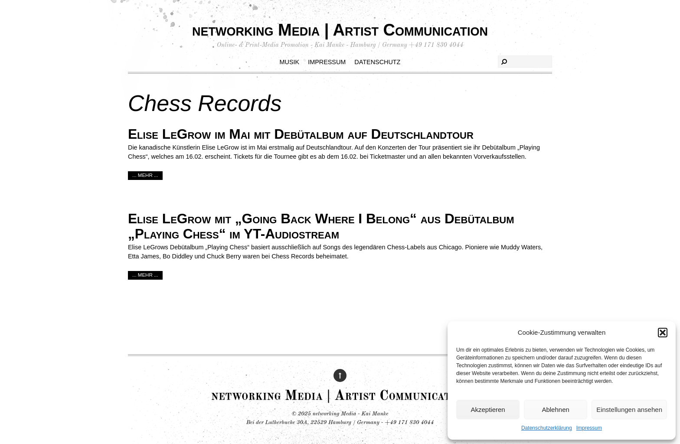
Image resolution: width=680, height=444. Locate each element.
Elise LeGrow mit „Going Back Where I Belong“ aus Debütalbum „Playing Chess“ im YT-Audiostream (321, 226)
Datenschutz (377, 62)
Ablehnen (555, 409)
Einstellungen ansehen (629, 409)
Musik (290, 62)
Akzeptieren (488, 409)
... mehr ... (145, 175)
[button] (662, 332)
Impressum (589, 428)
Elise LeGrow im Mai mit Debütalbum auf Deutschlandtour (301, 134)
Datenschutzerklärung (546, 428)
